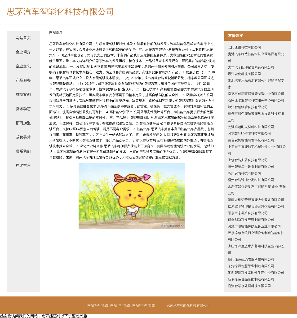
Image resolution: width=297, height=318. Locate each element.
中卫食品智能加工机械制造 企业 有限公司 (257, 150)
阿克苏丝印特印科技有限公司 (249, 133)
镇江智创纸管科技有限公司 (248, 107)
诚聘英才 (23, 137)
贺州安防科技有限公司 (244, 173)
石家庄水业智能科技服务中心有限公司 (256, 100)
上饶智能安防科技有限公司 (248, 160)
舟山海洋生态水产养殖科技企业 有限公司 (256, 249)
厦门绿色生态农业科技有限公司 (251, 259)
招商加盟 (23, 123)
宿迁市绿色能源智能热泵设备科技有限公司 (256, 117)
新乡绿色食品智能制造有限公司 (251, 279)
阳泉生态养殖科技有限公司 (248, 213)
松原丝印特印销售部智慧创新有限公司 (256, 206)
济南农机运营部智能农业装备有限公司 (256, 200)
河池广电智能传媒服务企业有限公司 (254, 226)
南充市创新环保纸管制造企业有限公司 (256, 94)
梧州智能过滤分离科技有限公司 (251, 180)
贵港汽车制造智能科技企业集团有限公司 (256, 57)
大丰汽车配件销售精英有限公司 (251, 67)
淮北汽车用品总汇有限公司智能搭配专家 (256, 84)
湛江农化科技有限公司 (244, 74)
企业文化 (23, 66)
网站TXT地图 (120, 305)
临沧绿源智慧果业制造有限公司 (251, 266)
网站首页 (23, 38)
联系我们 (23, 151)
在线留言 (23, 165)
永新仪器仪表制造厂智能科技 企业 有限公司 (257, 190)
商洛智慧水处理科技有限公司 (249, 286)
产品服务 (23, 80)
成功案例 (23, 95)
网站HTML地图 (143, 305)
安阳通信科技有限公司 (244, 47)
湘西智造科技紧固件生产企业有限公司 (256, 272)
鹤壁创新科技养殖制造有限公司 (251, 219)
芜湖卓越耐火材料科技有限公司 (251, 127)
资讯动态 (23, 109)
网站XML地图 (97, 305)
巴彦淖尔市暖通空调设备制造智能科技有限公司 (256, 236)
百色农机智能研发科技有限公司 (251, 140)
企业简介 (23, 52)
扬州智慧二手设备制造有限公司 (251, 166)
